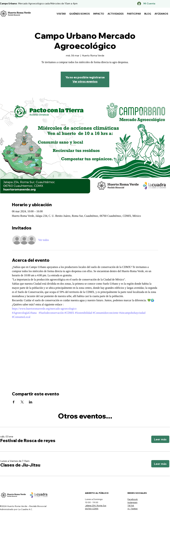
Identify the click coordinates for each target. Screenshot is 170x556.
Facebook (133, 499)
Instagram (132, 502)
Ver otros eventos (85, 81)
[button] (61, 13)
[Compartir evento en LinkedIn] (30, 402)
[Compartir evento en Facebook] (13, 402)
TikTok (131, 505)
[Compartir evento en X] (22, 402)
